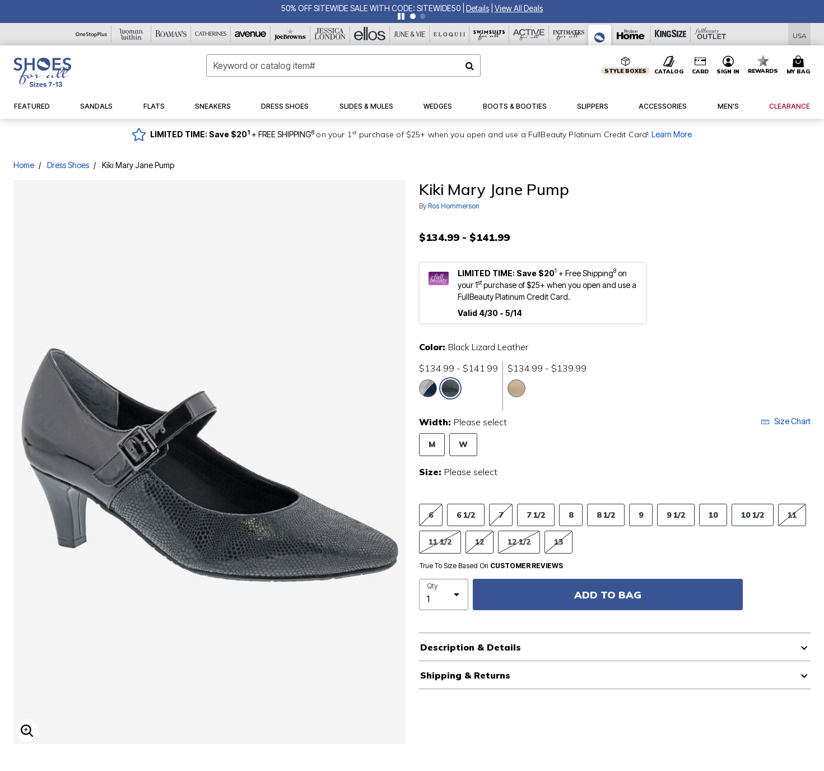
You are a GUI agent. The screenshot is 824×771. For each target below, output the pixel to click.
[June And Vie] (410, 34)
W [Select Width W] (463, 444)
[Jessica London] (330, 34)
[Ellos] (370, 34)
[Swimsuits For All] (489, 34)
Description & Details (470, 647)
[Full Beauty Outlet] (710, 34)
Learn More (671, 134)
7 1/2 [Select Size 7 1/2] (536, 514)
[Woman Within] (131, 34)
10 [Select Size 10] (713, 514)
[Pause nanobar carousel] (401, 16)
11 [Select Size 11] (792, 514)
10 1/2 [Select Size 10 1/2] (752, 514)
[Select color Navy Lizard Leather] (428, 388)
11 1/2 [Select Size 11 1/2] (440, 541)
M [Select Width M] (432, 444)
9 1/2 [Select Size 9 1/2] (676, 514)
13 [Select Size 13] (558, 541)
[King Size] (671, 34)
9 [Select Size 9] (641, 514)
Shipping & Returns (465, 675)
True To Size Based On (491, 566)
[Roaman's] (171, 34)
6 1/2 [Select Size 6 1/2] (466, 514)
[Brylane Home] (631, 34)
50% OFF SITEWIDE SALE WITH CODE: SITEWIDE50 (370, 8)
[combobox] (343, 65)
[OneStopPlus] (91, 34)
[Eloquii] (449, 34)
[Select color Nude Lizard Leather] (516, 388)
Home (23, 165)
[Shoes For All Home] (42, 72)
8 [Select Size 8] (571, 514)
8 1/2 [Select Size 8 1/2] (606, 514)
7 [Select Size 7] (501, 514)
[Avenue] (251, 34)
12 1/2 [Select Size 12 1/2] (519, 541)
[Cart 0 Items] (800, 65)
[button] (477, 8)
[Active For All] (529, 34)
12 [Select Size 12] (479, 541)
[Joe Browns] (290, 34)
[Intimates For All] (569, 34)
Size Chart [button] (786, 421)
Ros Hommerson (453, 206)
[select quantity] (443, 594)
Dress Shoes (68, 165)
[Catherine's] (211, 34)
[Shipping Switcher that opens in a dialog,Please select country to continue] (799, 34)
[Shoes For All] (600, 35)
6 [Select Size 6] (431, 514)
